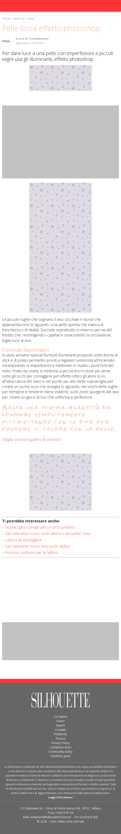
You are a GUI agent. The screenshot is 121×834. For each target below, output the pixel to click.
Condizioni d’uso (61, 747)
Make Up (19, 18)
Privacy (60, 738)
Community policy (60, 752)
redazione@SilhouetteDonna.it (50, 817)
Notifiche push (60, 756)
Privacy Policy (60, 743)
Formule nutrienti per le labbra (31, 552)
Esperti (60, 725)
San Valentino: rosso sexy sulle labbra (37, 546)
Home (6, 18)
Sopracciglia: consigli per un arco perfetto (40, 527)
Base (31, 18)
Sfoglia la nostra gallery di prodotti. (31, 439)
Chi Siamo (60, 717)
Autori (61, 721)
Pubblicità (60, 734)
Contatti (60, 730)
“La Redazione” (39, 38)
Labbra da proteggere (23, 539)
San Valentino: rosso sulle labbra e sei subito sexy (47, 533)
